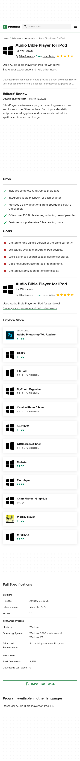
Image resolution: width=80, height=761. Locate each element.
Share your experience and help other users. (30, 69)
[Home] (6, 38)
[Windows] (16, 38)
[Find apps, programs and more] (46, 26)
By (25, 56)
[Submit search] (25, 26)
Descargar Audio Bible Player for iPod (26, 706)
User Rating (58, 56)
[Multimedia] (30, 38)
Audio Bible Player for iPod (41, 48)
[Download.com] (11, 27)
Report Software (40, 684)
